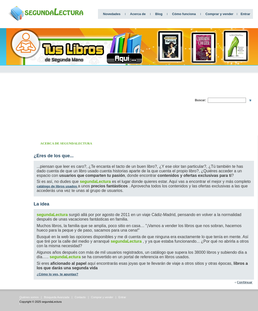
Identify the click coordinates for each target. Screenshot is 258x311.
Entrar (245, 14)
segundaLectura (52, 301)
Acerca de (138, 14)
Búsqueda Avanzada (56, 297)
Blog (159, 14)
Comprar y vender (219, 14)
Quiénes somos (29, 297)
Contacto (80, 297)
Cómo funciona (184, 14)
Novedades (111, 14)
